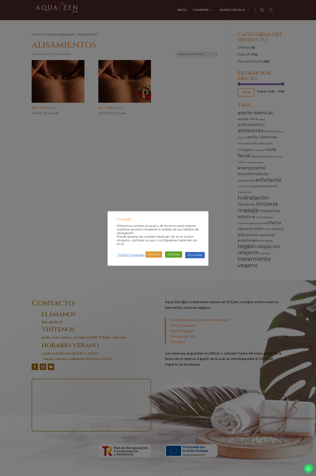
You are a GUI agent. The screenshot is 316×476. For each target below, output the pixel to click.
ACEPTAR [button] (173, 254)
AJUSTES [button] (154, 254)
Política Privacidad (131, 255)
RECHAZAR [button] (195, 255)
